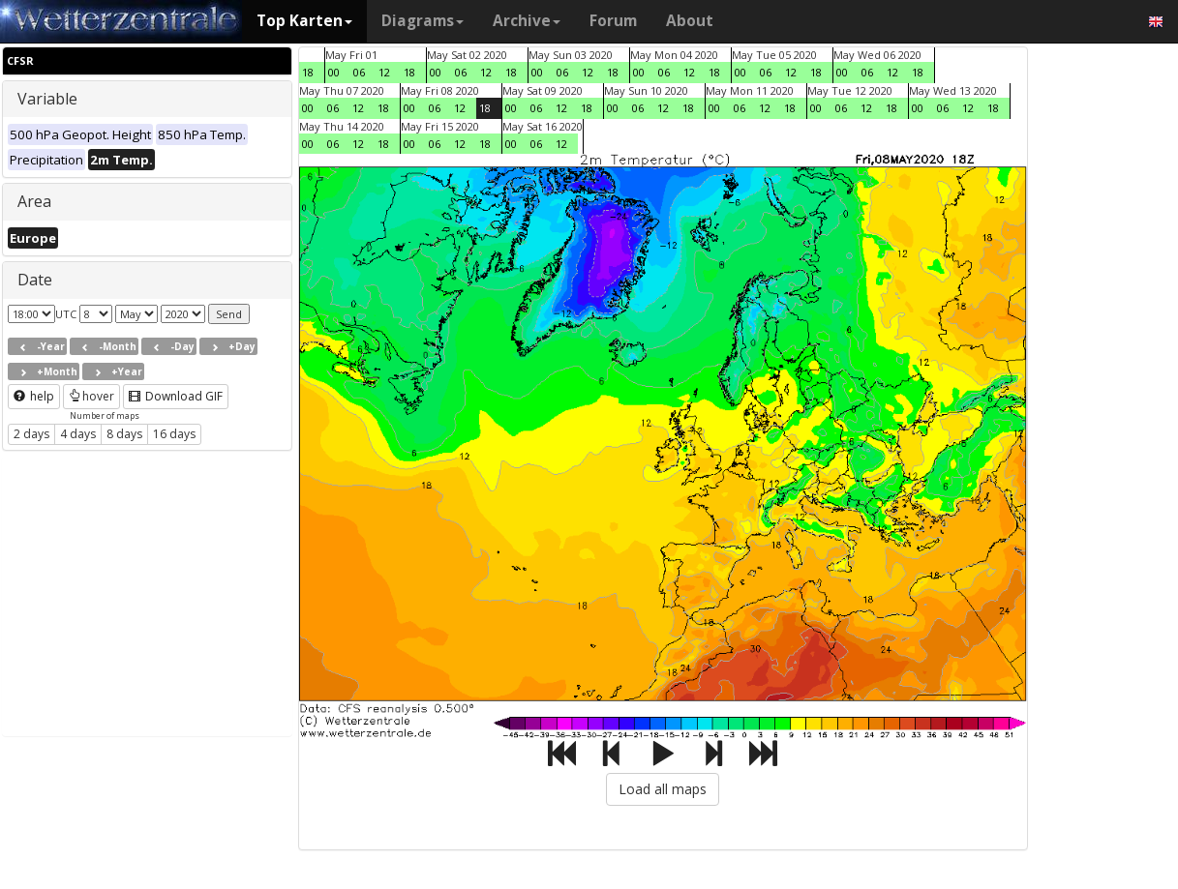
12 (384, 72)
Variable (47, 98)
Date (34, 279)
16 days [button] (174, 434)
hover (91, 396)
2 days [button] (31, 434)
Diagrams (422, 21)
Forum (613, 21)
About (689, 21)
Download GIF (176, 396)
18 (308, 72)
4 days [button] (78, 434)
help (34, 396)
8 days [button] (124, 434)
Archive (526, 21)
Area (34, 201)
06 (359, 72)
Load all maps (663, 789)
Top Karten (304, 21)
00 (334, 72)
